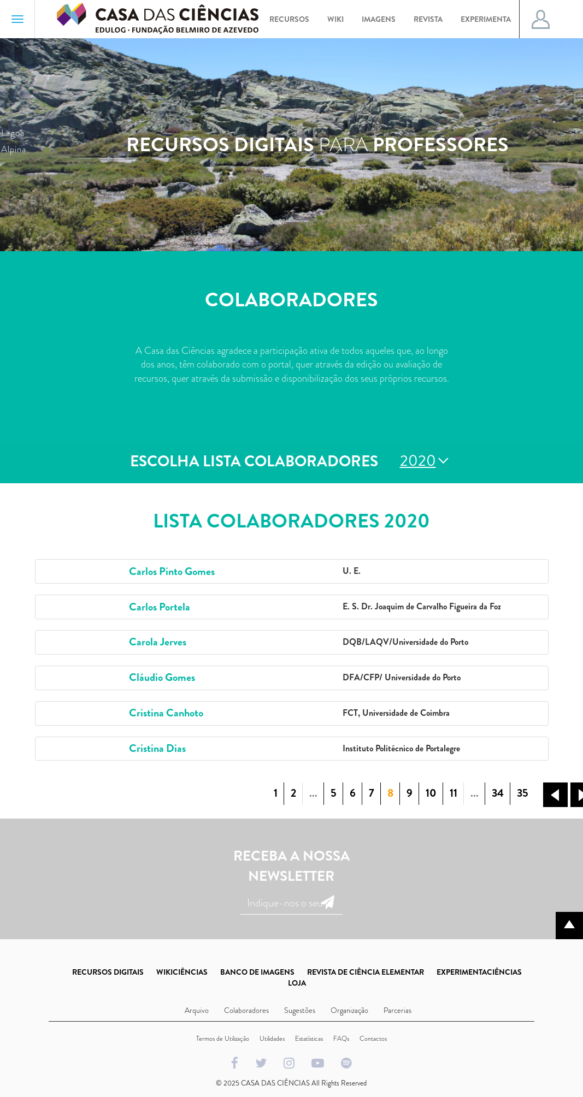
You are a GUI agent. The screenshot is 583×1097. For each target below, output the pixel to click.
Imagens (379, 19)
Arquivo (197, 1010)
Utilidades (272, 1038)
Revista (428, 19)
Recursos (289, 19)
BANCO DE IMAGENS (257, 971)
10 (431, 793)
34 (498, 793)
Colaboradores (246, 1010)
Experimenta (486, 19)
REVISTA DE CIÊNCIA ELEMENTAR (365, 971)
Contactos (373, 1038)
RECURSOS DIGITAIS (108, 971)
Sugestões (299, 1010)
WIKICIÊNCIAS (182, 971)
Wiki (335, 19)
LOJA (297, 982)
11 (453, 793)
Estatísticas (309, 1038)
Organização (349, 1010)
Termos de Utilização (222, 1038)
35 (522, 793)
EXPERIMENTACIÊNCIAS (479, 971)
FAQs (341, 1038)
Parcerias (397, 1010)
